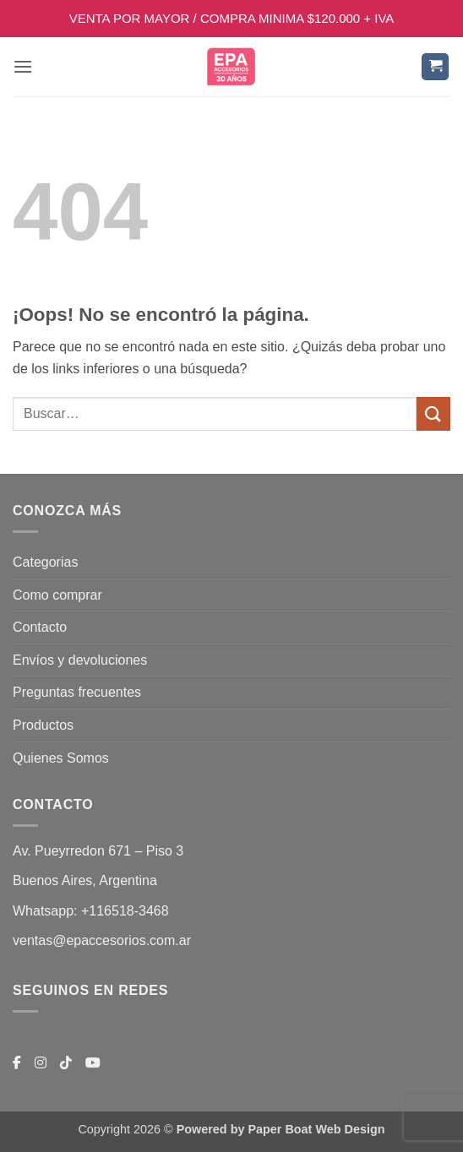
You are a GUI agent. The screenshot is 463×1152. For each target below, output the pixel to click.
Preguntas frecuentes (77, 692)
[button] (23, 66)
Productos (43, 725)
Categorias (45, 562)
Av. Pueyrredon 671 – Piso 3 (98, 851)
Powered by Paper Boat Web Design (281, 1129)
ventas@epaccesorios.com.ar (102, 940)
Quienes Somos (61, 758)
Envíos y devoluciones (80, 660)
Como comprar (57, 595)
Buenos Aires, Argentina (85, 880)
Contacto (40, 627)
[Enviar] (433, 413)
